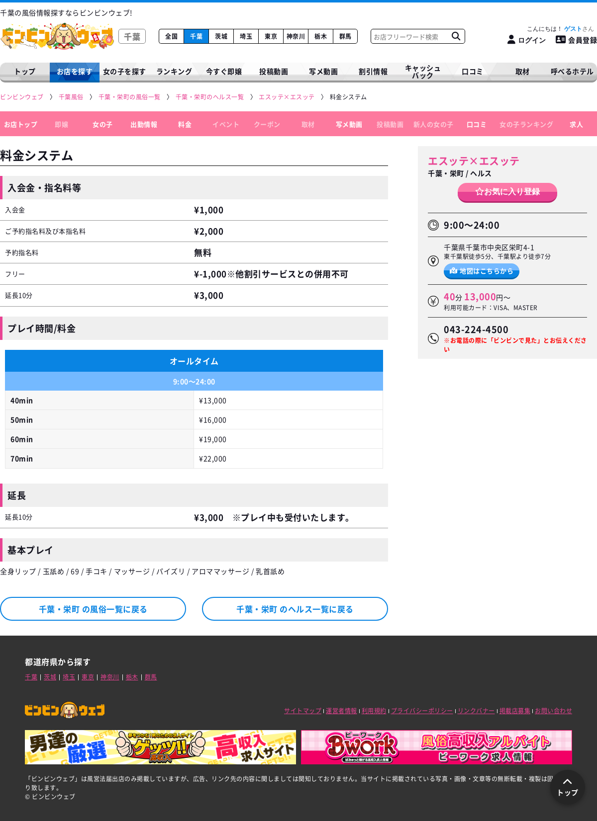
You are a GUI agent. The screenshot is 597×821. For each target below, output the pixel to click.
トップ (25, 71)
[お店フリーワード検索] (455, 36)
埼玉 (246, 36)
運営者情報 (341, 710)
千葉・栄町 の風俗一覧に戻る (93, 609)
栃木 (320, 36)
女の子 (103, 124)
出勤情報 (143, 124)
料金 (185, 124)
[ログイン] (526, 40)
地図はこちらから (482, 270)
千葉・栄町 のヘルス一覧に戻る (295, 609)
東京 (271, 36)
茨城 (221, 36)
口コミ (473, 71)
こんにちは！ (560, 28)
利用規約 (374, 710)
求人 (576, 124)
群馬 (345, 36)
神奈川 (296, 36)
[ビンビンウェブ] (22, 97)
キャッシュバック (423, 71)
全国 (171, 36)
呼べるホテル (572, 71)
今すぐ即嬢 (224, 71)
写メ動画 (323, 71)
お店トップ (21, 124)
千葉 (196, 36)
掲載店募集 (515, 710)
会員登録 (576, 40)
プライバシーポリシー (422, 710)
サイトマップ (302, 710)
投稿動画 (273, 71)
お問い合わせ (553, 710)
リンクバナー (476, 710)
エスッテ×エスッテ (474, 161)
